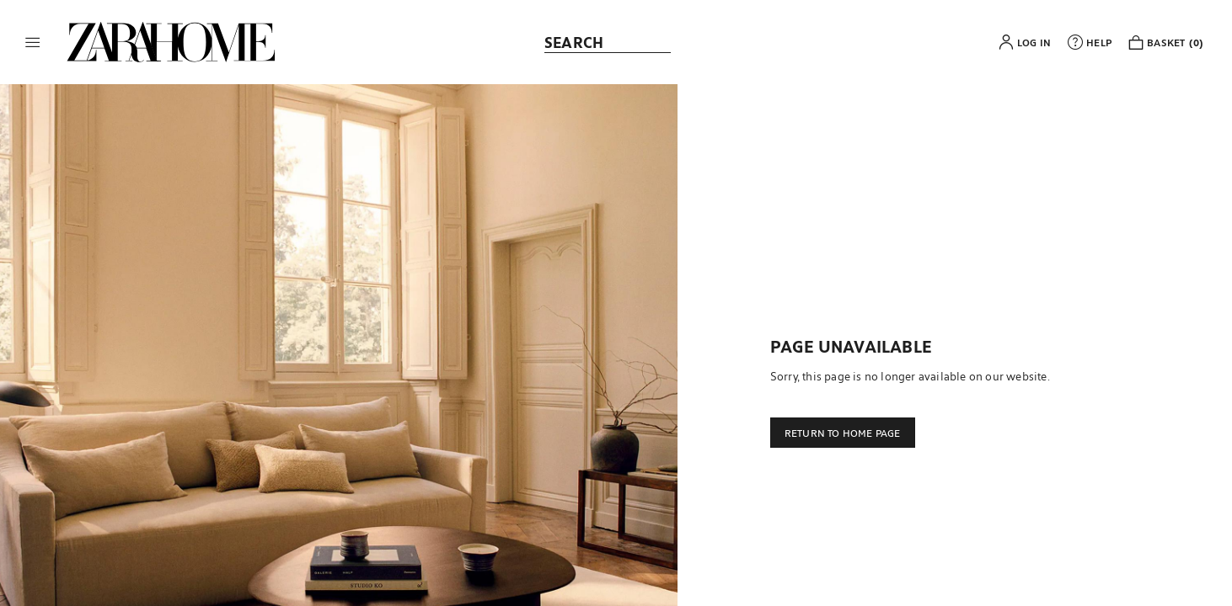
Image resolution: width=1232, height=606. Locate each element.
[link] (171, 42)
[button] (32, 42)
